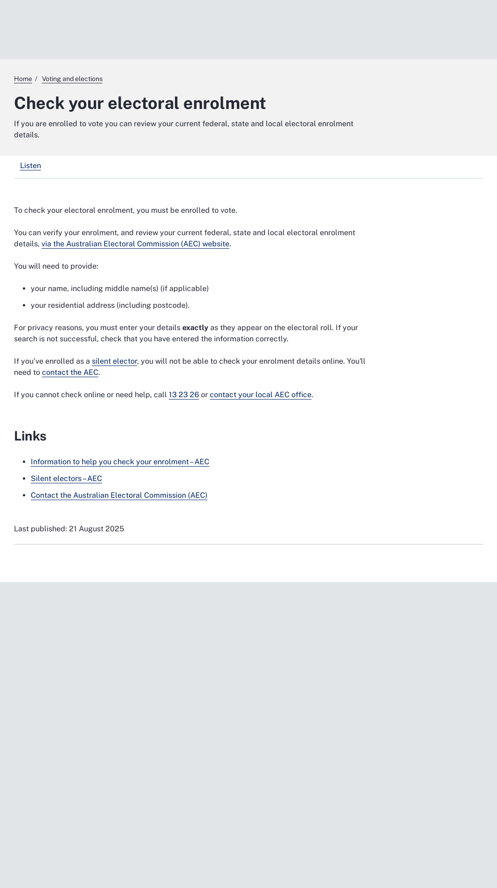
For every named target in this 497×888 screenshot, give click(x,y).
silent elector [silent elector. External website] (114, 361)
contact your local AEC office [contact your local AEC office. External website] (260, 394)
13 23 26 (184, 394)
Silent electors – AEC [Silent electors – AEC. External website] (66, 478)
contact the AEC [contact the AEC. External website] (70, 372)
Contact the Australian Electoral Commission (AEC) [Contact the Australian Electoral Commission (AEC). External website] (119, 495)
